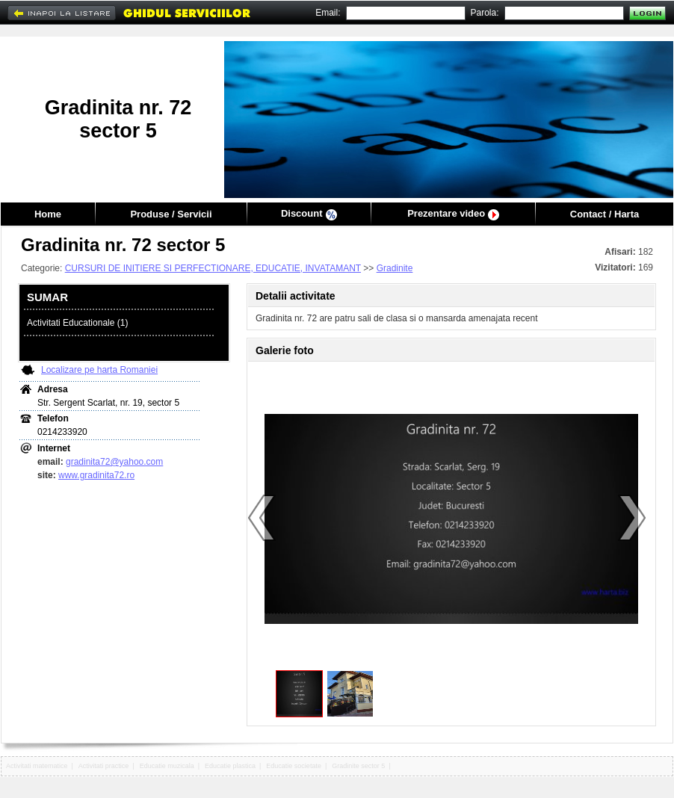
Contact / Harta (604, 214)
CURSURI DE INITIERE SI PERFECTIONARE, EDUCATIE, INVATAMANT (213, 268)
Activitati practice (103, 766)
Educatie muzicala (167, 766)
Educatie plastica (230, 766)
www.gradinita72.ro (96, 475)
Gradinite (395, 268)
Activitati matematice (37, 766)
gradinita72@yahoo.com (114, 462)
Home (47, 214)
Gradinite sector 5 (358, 766)
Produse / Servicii (170, 214)
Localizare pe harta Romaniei (99, 370)
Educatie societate (293, 766)
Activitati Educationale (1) (77, 323)
